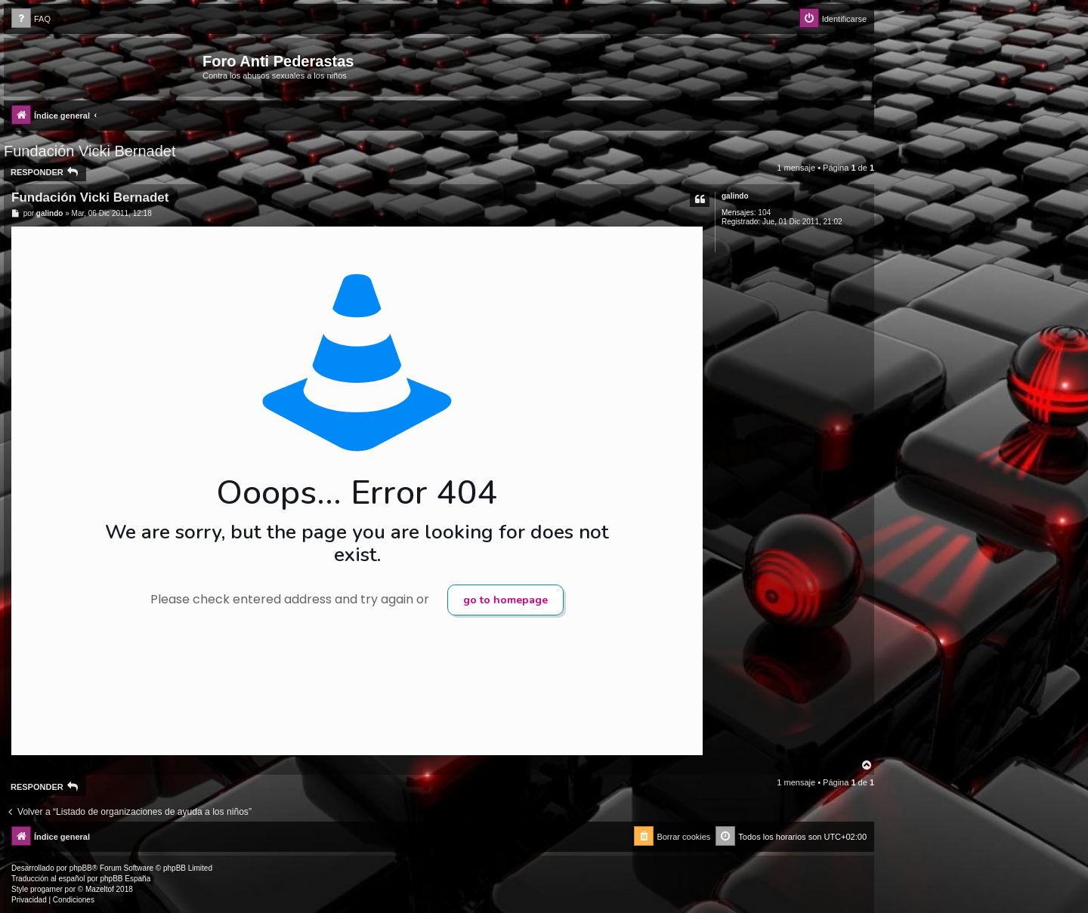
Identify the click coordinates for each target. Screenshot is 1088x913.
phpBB (81, 868)
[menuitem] (31, 19)
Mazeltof (99, 889)
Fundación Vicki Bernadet (90, 151)
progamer (46, 889)
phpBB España (125, 878)
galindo (735, 196)
